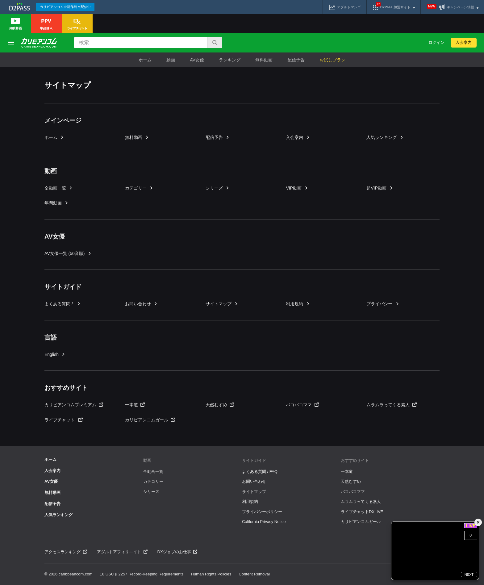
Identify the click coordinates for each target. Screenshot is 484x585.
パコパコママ (302, 404)
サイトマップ (222, 303)
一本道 (135, 404)
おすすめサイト (355, 460)
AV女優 (197, 59)
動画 (170, 59)
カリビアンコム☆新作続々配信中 (65, 7)
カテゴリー (139, 188)
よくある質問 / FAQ (259, 471)
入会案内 (464, 42)
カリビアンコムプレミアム (73, 404)
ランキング (229, 59)
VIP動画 (297, 188)
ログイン (436, 42)
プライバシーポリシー (262, 511)
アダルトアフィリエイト (122, 551)
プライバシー (382, 303)
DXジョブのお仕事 (177, 551)
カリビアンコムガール (150, 419)
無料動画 (264, 59)
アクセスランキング (65, 551)
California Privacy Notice (264, 521)
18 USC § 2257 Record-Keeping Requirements (142, 574)
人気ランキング (384, 137)
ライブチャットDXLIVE (362, 511)
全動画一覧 (58, 188)
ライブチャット (63, 419)
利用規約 (298, 303)
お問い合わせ (141, 303)
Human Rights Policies (211, 574)
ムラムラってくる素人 (391, 404)
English (54, 354)
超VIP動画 (379, 188)
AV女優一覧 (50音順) (68, 253)
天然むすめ (220, 404)
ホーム (145, 59)
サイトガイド (254, 460)
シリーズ (218, 188)
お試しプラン (332, 59)
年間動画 (56, 202)
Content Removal (254, 574)
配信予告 (296, 59)
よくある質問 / (62, 303)
